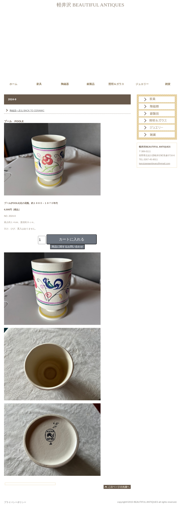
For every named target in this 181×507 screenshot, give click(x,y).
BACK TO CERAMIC (27, 110)
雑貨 (157, 135)
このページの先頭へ (117, 487)
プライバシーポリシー (15, 502)
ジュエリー (157, 128)
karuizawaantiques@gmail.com (154, 163)
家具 (157, 99)
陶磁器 (157, 106)
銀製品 (157, 113)
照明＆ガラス (157, 121)
